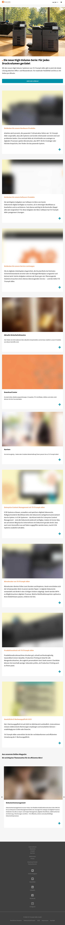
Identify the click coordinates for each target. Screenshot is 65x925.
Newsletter (32, 880)
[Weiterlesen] (59, 150)
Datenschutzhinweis (29, 920)
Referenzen (32, 856)
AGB (38, 920)
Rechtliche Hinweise (16, 920)
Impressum (45, 920)
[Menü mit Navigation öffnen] (61, 2)
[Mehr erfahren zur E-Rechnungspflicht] (59, 743)
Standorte (32, 849)
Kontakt (52, 920)
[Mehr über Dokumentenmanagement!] (59, 824)
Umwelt (32, 851)
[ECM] (59, 534)
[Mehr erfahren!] (59, 460)
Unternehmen (33, 847)
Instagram (32, 904)
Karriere (32, 853)
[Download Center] (59, 405)
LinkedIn (32, 888)
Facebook (32, 896)
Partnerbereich (32, 864)
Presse (32, 858)
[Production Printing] (59, 672)
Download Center (32, 862)
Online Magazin (32, 871)
